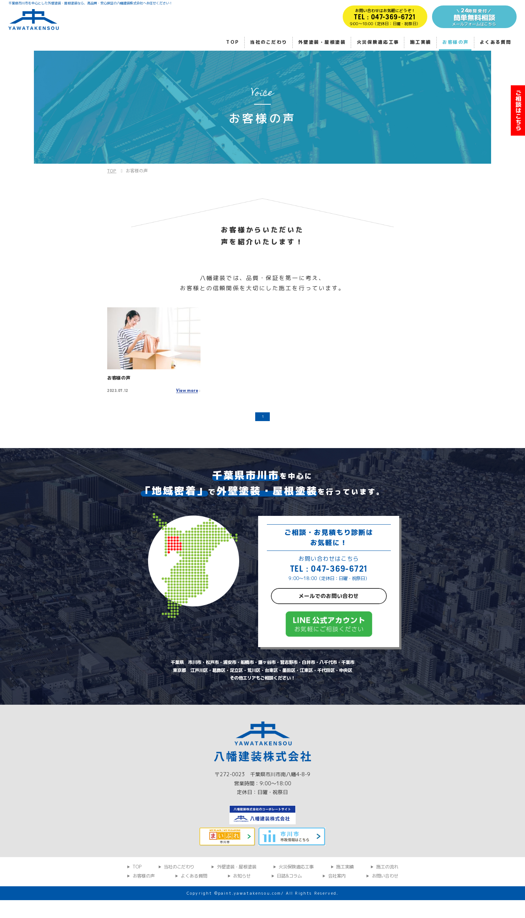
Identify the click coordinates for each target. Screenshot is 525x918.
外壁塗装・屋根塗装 (322, 42)
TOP (232, 42)
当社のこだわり (268, 42)
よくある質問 (496, 42)
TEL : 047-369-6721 (329, 572)
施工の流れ (387, 885)
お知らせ (241, 894)
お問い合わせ (385, 894)
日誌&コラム (289, 894)
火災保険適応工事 (378, 42)
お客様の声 (455, 42)
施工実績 (420, 42)
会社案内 (337, 894)
